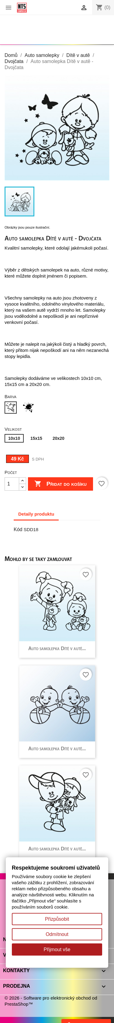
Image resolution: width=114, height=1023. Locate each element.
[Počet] (12, 484)
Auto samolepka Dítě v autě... (57, 648)
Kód (18, 529)
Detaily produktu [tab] (36, 514)
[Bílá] (12, 408)
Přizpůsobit (57, 919)
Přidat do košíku (60, 484)
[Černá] (29, 408)
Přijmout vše (56, 949)
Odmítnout (57, 934)
